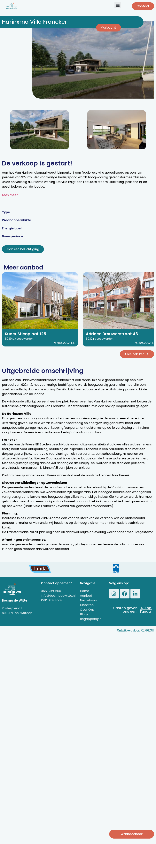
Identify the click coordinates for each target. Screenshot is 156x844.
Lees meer (10, 195)
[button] (117, 5)
